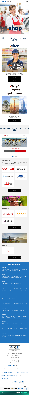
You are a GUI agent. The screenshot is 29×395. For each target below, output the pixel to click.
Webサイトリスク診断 (11, 372)
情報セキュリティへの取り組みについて (14, 355)
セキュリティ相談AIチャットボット (22, 372)
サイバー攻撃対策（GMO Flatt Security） (7, 376)
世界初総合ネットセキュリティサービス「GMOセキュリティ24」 (11, 371)
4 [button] (16, 156)
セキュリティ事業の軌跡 (4, 378)
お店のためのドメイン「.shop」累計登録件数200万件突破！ (13, 310)
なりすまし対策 (17, 376)
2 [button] (14, 35)
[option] (14, 18)
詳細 (14, 77)
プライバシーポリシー (14, 357)
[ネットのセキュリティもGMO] (14, 393)
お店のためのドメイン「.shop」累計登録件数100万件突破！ (13, 323)
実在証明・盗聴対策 (4, 373)
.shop (8, 353)
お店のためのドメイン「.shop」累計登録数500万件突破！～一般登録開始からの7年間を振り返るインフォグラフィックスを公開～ (14, 290)
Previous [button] (1, 145)
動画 (14, 80)
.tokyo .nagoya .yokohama (17, 353)
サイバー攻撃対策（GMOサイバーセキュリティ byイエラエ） (10, 375)
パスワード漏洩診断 (4, 372)
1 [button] (13, 35)
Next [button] (27, 145)
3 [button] (16, 35)
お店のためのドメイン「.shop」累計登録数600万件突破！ (13, 283)
